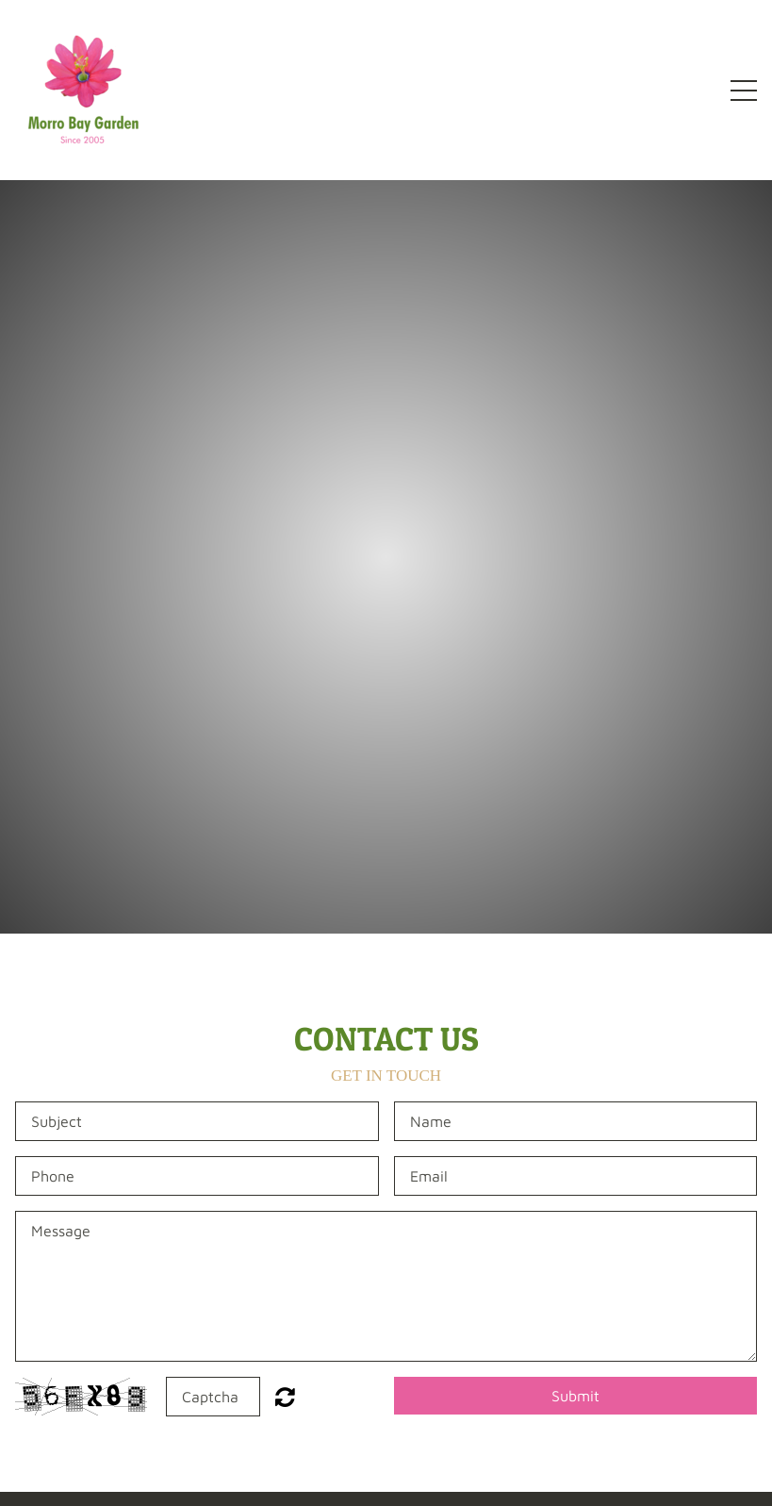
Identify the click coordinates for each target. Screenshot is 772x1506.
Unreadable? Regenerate (285, 1396)
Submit (575, 1395)
